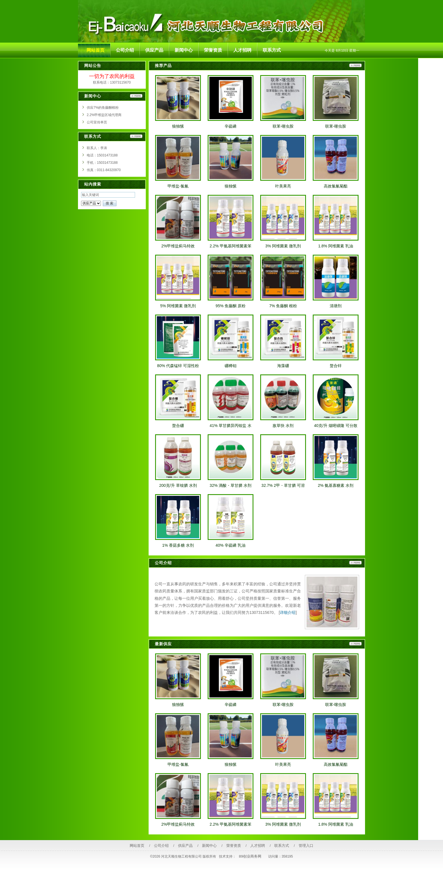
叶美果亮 (283, 186)
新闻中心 (209, 845)
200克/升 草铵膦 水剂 (178, 485)
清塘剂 (336, 306)
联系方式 (281, 845)
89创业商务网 (250, 856)
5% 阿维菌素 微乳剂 (178, 306)
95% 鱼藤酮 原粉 (231, 306)
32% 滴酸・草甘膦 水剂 (230, 485)
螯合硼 (178, 425)
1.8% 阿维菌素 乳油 (335, 246)
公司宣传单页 (97, 122)
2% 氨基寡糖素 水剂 (335, 485)
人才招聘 (257, 845)
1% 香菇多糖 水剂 (178, 545)
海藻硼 (283, 365)
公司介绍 (161, 845)
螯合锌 (336, 365)
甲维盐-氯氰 (178, 186)
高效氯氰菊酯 (336, 186)
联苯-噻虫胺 (283, 126)
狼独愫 (178, 126)
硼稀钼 (230, 365)
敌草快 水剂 (283, 425)
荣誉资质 (233, 845)
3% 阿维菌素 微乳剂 (283, 246)
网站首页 (137, 845)
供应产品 (185, 845)
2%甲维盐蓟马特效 (178, 246)
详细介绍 (288, 612)
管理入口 (306, 845)
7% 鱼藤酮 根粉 (283, 306)
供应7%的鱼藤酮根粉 (103, 108)
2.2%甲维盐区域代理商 (104, 115)
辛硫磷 (230, 126)
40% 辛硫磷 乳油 (231, 545)
